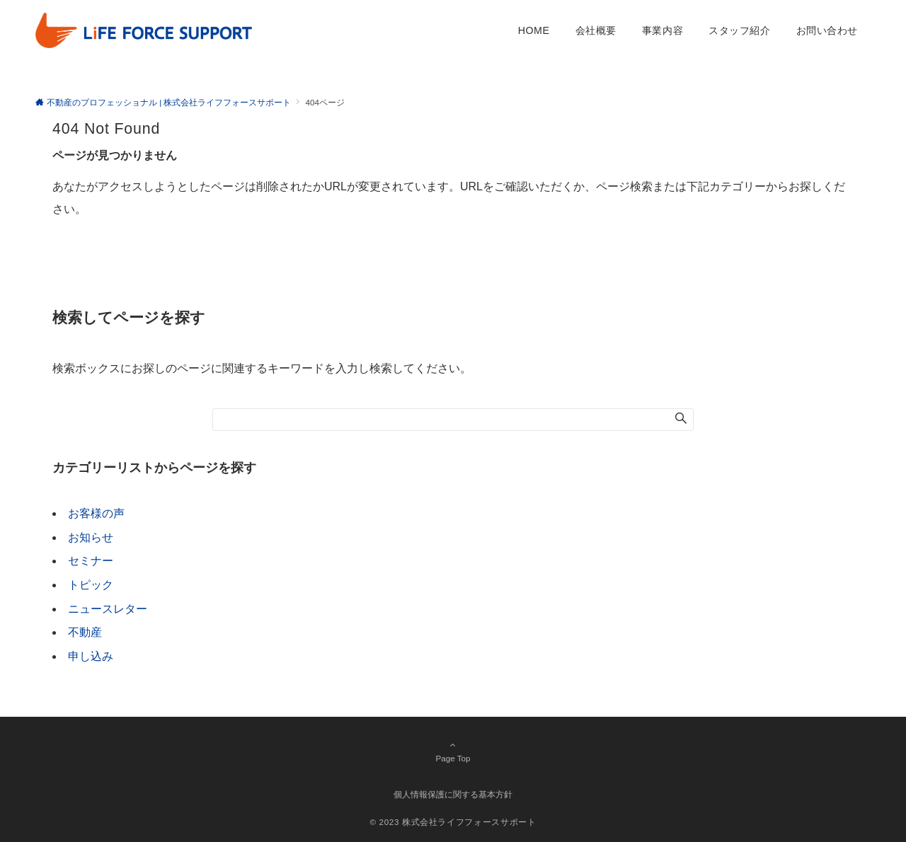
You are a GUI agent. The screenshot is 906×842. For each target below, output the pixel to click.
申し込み (90, 656)
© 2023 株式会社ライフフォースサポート (453, 821)
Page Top (453, 751)
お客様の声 (96, 513)
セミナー (90, 561)
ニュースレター (107, 609)
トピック (90, 585)
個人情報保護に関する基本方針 (453, 794)
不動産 (85, 632)
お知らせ (90, 537)
